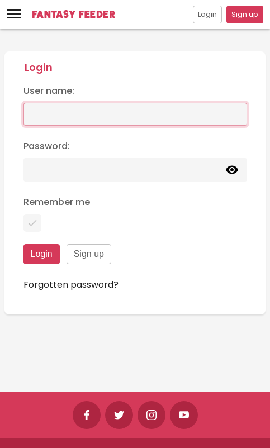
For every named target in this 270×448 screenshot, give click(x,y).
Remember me (56, 202)
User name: (48, 90)
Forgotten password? (71, 284)
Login (207, 14)
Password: (46, 146)
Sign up (244, 14)
